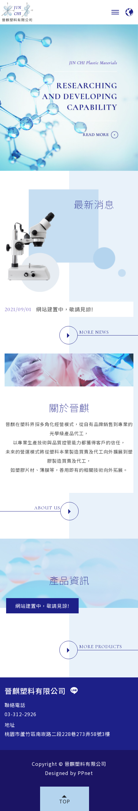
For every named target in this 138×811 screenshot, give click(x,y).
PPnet (85, 773)
